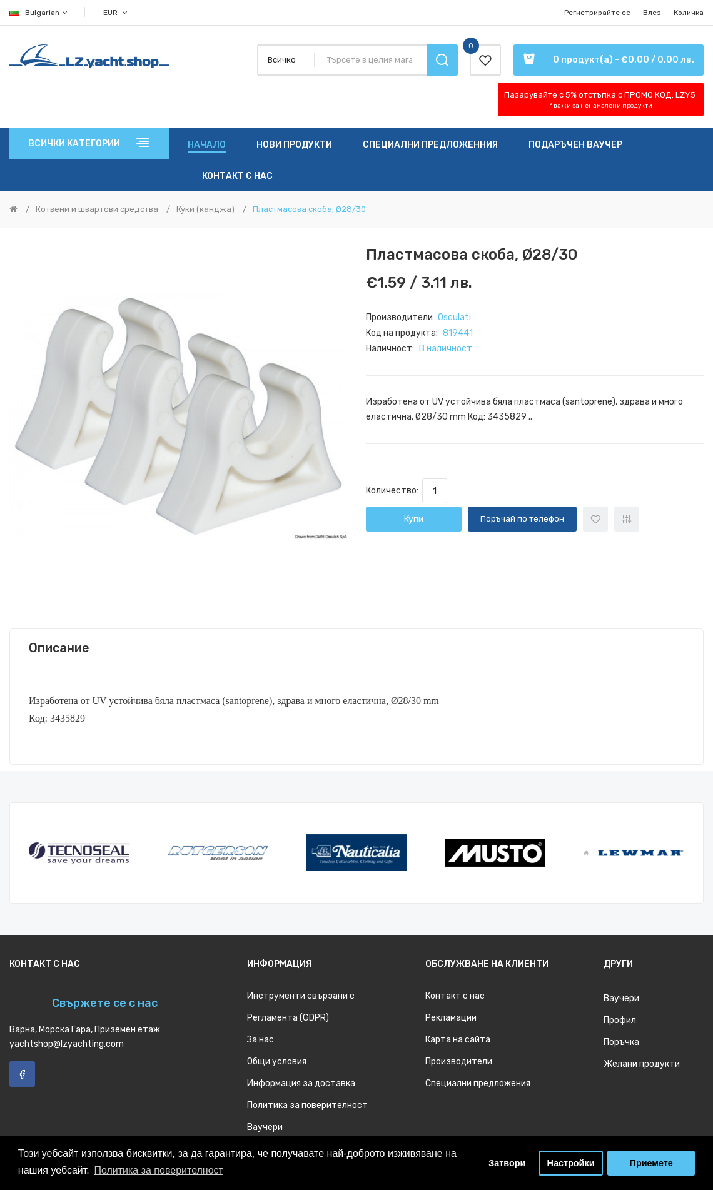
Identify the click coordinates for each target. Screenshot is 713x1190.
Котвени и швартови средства (97, 209)
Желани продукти (642, 1064)
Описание (59, 647)
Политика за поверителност (307, 1105)
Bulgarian (39, 12)
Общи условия (276, 1061)
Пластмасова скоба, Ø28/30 (309, 209)
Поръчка (621, 1042)
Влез (652, 12)
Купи (413, 519)
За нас (260, 1039)
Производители (458, 1061)
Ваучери (265, 1127)
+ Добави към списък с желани (595, 519)
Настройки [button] (571, 1163)
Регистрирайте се (597, 12)
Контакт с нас (455, 996)
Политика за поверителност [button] (158, 1170)
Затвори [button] (506, 1163)
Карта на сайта (457, 1039)
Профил (620, 1020)
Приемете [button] (651, 1163)
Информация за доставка (301, 1083)
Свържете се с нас (105, 1003)
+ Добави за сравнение (626, 519)
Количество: (394, 490)
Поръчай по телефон (522, 518)
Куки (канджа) (205, 209)
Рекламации (451, 1017)
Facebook (22, 1074)
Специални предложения (477, 1083)
